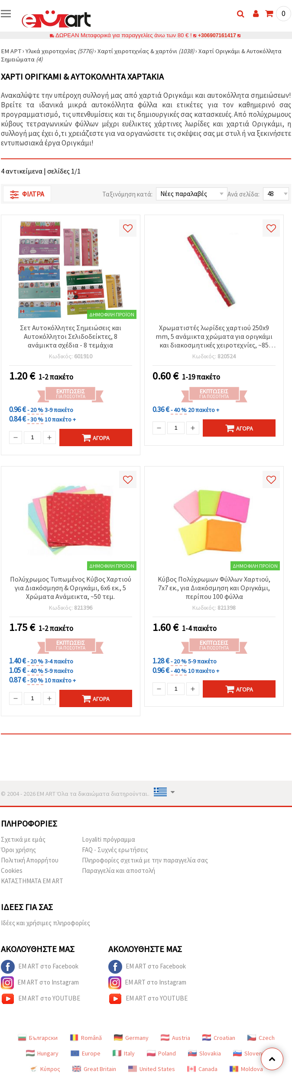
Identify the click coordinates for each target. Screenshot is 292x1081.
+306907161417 (217, 35)
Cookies (12, 870)
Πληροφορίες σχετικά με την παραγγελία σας (145, 860)
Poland (161, 1053)
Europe (86, 1053)
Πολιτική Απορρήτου (29, 860)
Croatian (218, 1038)
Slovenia (249, 1053)
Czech (261, 1038)
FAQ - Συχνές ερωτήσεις (115, 850)
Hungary (42, 1053)
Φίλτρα (27, 194)
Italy (124, 1053)
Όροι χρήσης (18, 850)
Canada (202, 1069)
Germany (131, 1038)
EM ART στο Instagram (40, 982)
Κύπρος (44, 1069)
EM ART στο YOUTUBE (40, 999)
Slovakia (204, 1053)
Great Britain (94, 1069)
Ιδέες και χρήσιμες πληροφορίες (45, 923)
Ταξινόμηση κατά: (127, 194)
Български (38, 1037)
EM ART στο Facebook (39, 967)
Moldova (246, 1069)
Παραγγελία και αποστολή (118, 870)
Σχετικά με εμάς (23, 839)
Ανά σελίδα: (243, 194)
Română (86, 1037)
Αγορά (96, 437)
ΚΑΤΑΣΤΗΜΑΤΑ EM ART (32, 881)
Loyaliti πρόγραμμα (108, 839)
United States (151, 1069)
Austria (175, 1038)
